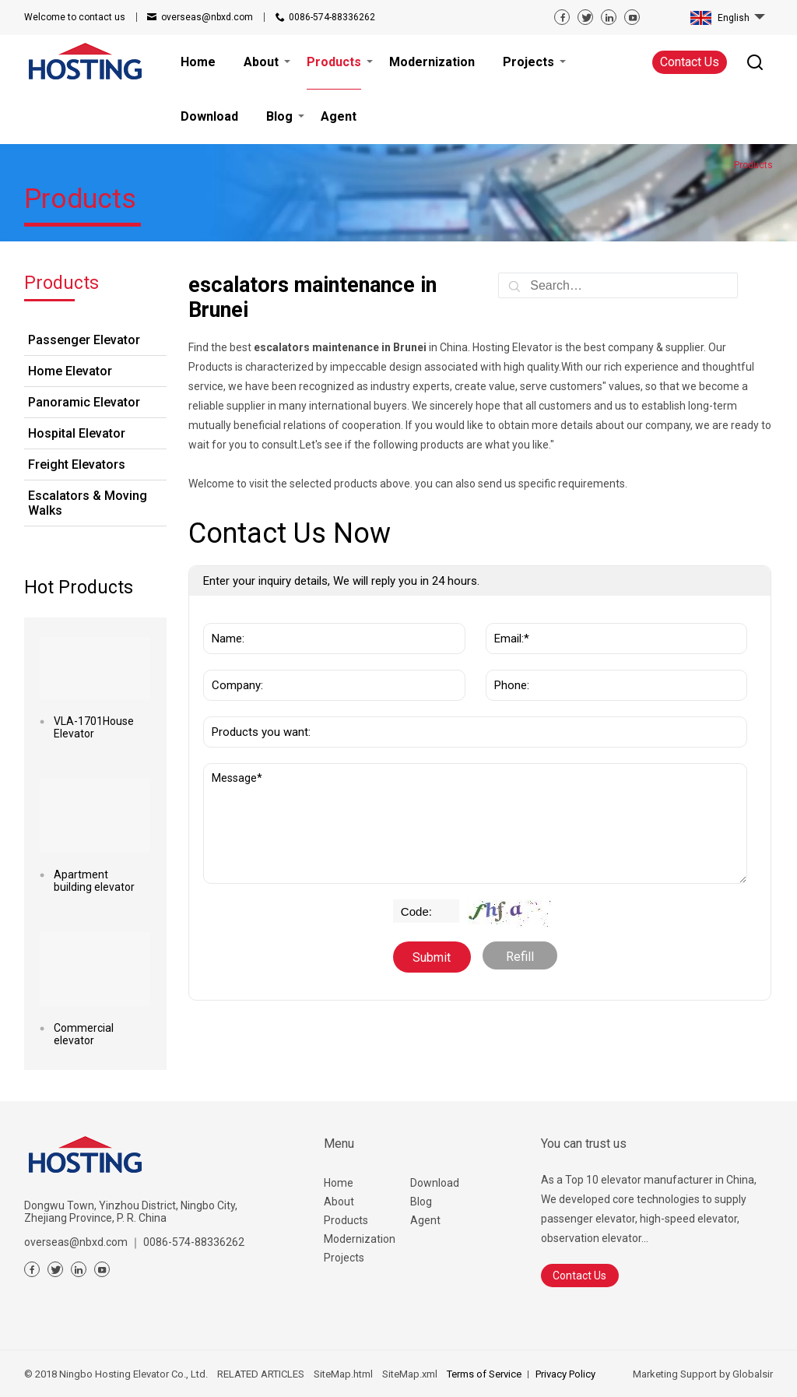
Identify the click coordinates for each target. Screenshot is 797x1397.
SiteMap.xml (409, 1374)
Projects (344, 1257)
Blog (421, 1201)
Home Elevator (70, 371)
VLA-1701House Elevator (94, 727)
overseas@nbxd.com (207, 17)
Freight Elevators (76, 464)
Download (434, 1183)
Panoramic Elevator (84, 402)
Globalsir (752, 1374)
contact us (74, 17)
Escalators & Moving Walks (87, 503)
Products (346, 1220)
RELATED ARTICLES (260, 1374)
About (339, 1201)
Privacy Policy (565, 1374)
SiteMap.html (343, 1374)
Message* (475, 823)
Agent (425, 1220)
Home (338, 1183)
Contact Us (689, 62)
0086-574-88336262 (332, 17)
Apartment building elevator (94, 880)
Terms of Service (484, 1374)
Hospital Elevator (76, 433)
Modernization (359, 1239)
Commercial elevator (84, 1034)
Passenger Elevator (84, 340)
